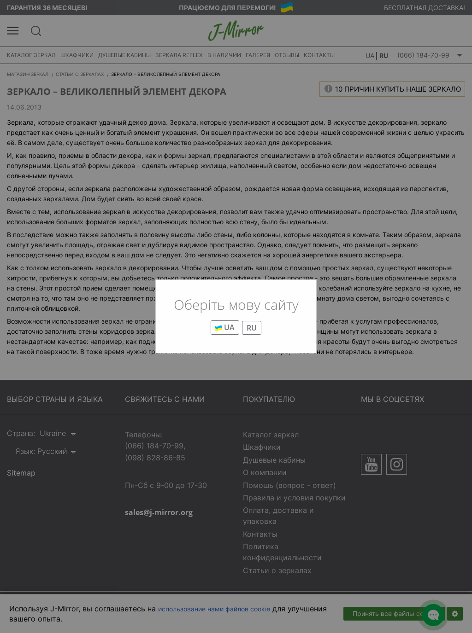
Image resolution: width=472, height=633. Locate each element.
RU (252, 328)
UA (225, 327)
